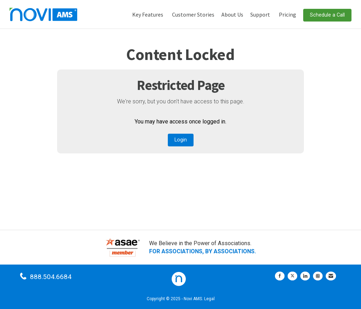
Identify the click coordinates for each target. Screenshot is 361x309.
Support (260, 14)
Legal (209, 298)
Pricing (287, 14)
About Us (232, 14)
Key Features (147, 14)
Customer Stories (193, 14)
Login (181, 140)
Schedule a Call (327, 15)
